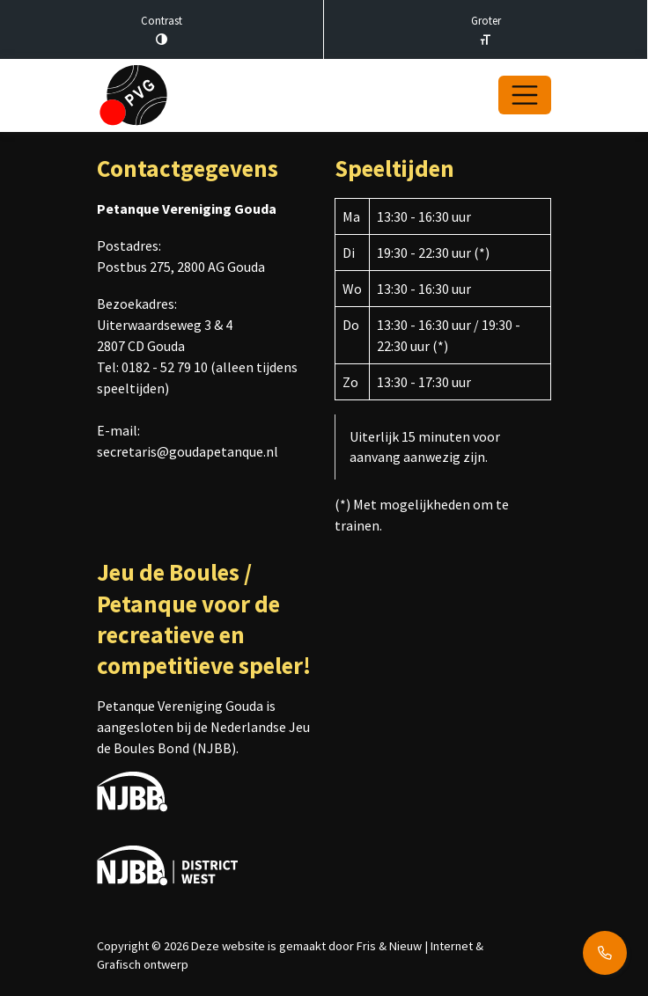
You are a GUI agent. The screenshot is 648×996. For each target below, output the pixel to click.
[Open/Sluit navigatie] (524, 95)
